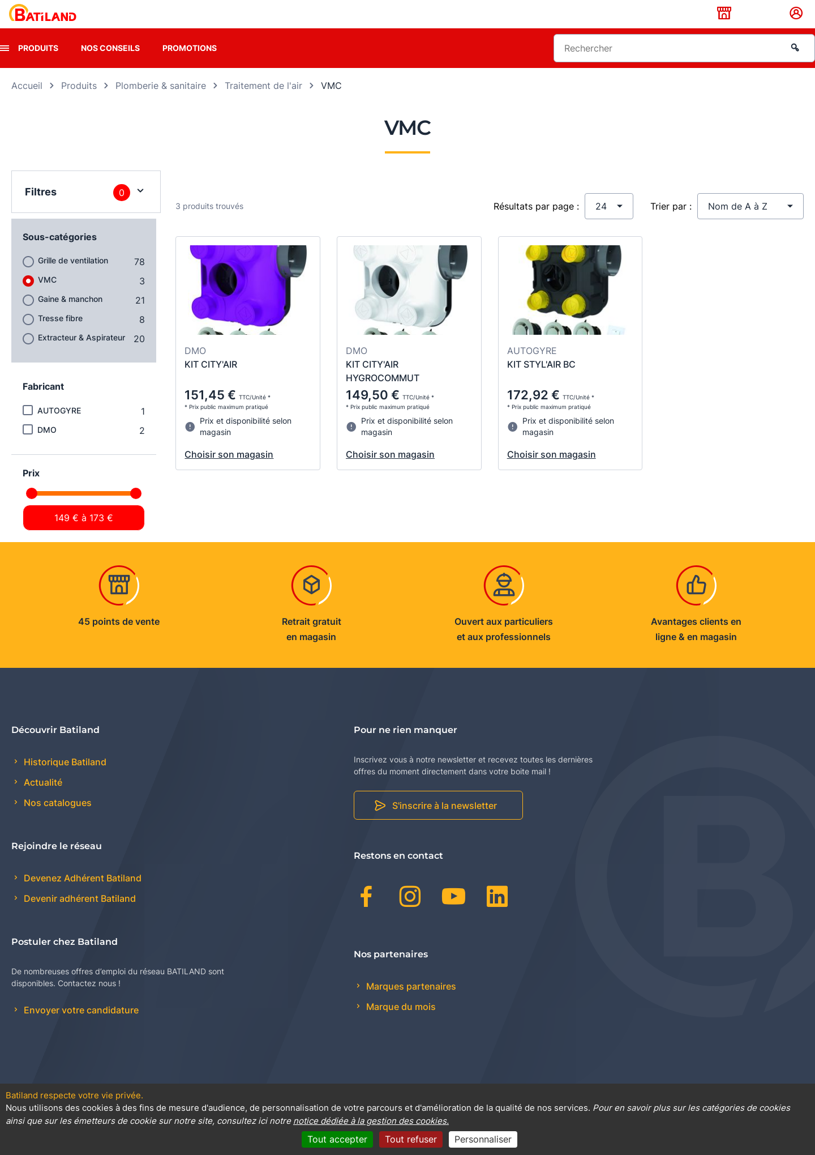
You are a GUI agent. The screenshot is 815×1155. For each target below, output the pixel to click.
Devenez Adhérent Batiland (81, 896)
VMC (47, 297)
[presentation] (4, 65)
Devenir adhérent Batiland (79, 916)
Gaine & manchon (70, 316)
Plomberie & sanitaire (160, 103)
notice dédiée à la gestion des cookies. (371, 1120)
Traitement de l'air (263, 103)
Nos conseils (110, 65)
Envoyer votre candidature (80, 1028)
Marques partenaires (410, 1003)
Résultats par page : (536, 223)
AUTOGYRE (59, 428)
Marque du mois (400, 1024)
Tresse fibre (60, 335)
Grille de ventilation (73, 278)
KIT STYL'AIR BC (541, 382)
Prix (31, 490)
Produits (38, 65)
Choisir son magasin (229, 472)
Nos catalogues (57, 820)
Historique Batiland (64, 779)
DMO (47, 447)
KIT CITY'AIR (211, 382)
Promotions (189, 65)
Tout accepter (337, 1139)
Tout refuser (411, 1139)
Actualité (42, 800)
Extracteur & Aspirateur (81, 355)
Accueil (26, 103)
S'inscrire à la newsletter (444, 823)
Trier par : (671, 223)
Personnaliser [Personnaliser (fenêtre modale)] (483, 1139)
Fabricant (43, 404)
